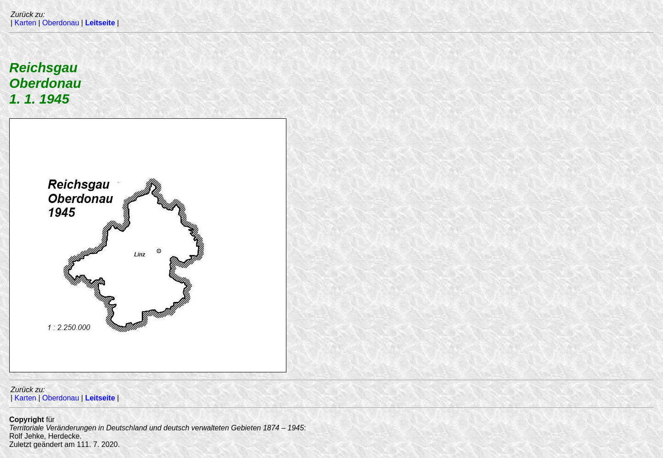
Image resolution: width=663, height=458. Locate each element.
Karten (25, 23)
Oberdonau (60, 23)
